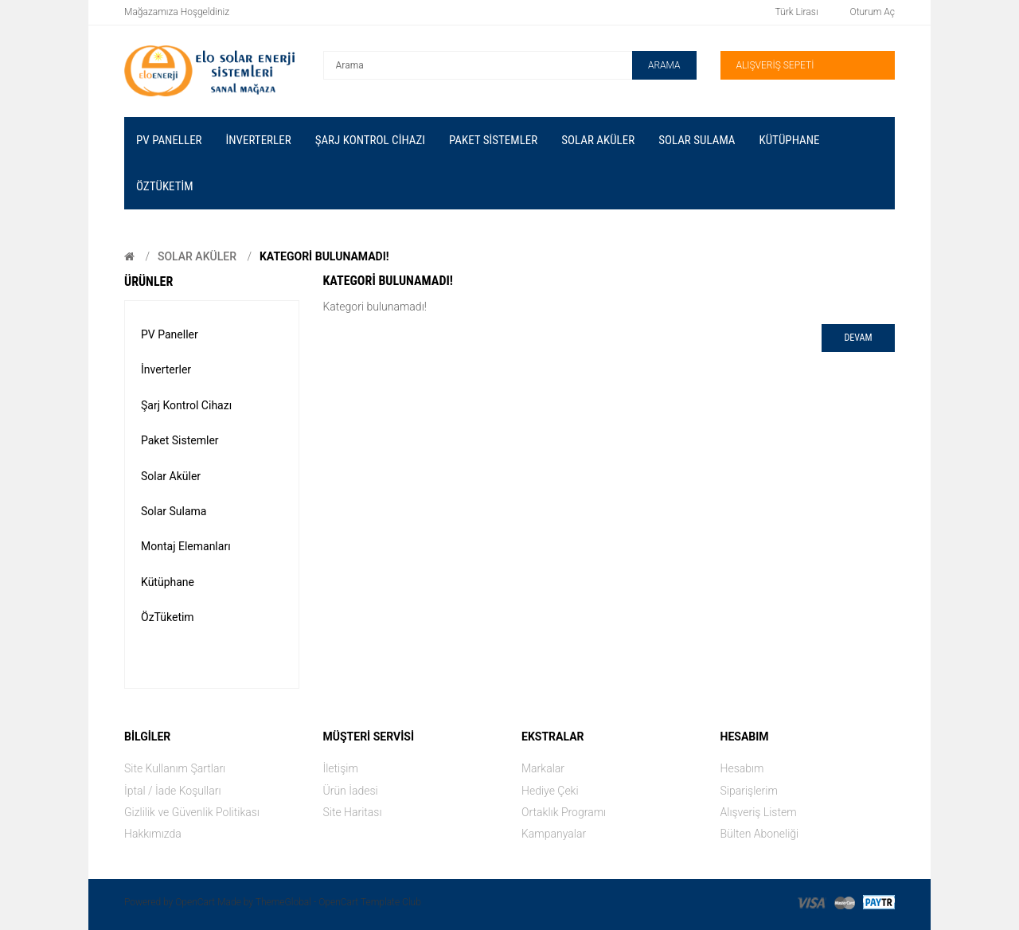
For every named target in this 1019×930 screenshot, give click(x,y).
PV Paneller (169, 334)
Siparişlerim (749, 790)
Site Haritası (352, 812)
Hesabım (742, 768)
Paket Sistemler (180, 440)
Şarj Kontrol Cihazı (186, 405)
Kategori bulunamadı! (324, 256)
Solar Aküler (197, 256)
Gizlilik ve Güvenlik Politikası (192, 812)
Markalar (542, 768)
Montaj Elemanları (186, 546)
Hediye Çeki (550, 790)
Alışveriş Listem (758, 812)
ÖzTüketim (167, 617)
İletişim (340, 768)
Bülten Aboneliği (759, 833)
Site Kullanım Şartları (174, 768)
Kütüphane (167, 582)
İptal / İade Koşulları (172, 790)
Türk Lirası (796, 12)
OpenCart (195, 902)
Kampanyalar (553, 833)
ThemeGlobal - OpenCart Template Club (338, 902)
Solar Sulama (173, 511)
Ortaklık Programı (563, 812)
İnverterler (166, 369)
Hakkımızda (153, 833)
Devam (858, 337)
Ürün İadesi (350, 790)
